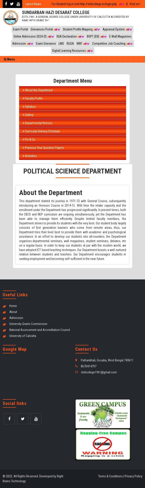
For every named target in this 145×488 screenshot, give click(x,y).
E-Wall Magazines (120, 36)
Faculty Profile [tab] (33, 98)
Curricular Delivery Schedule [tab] (41, 131)
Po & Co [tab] (29, 139)
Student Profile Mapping (81, 29)
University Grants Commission (28, 324)
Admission (22, 43)
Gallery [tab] (28, 115)
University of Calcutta (22, 336)
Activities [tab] (30, 156)
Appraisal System (117, 29)
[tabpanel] (72, 224)
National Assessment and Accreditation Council (39, 330)
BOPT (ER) (97, 36)
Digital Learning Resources (72, 50)
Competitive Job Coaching (112, 43)
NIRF (83, 43)
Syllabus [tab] (29, 106)
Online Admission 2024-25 (34, 36)
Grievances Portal (45, 29)
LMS (61, 43)
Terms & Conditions (110, 476)
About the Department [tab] (38, 90)
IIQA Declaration (70, 36)
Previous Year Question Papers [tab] (43, 147)
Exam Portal (20, 29)
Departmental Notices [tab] (37, 123)
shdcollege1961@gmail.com (99, 372)
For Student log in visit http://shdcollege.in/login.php (86, 4)
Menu (9, 59)
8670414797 (88, 366)
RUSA (70, 43)
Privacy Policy (133, 476)
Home (13, 306)
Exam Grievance (46, 43)
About (13, 312)
